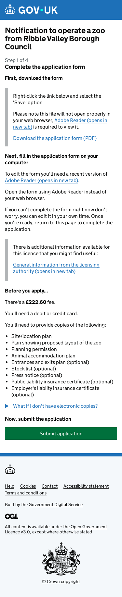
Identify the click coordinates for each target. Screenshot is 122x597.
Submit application (61, 433)
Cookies (28, 486)
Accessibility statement (86, 486)
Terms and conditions (26, 493)
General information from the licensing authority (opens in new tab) (56, 268)
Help (9, 486)
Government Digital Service (56, 504)
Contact (50, 486)
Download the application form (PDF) (55, 138)
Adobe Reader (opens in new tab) (41, 180)
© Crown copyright (61, 581)
